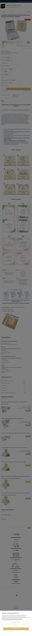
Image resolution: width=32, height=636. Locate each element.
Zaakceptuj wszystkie (16, 628)
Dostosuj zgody (16, 625)
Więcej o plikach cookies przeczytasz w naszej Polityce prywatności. (12, 619)
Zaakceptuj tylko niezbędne (16, 622)
